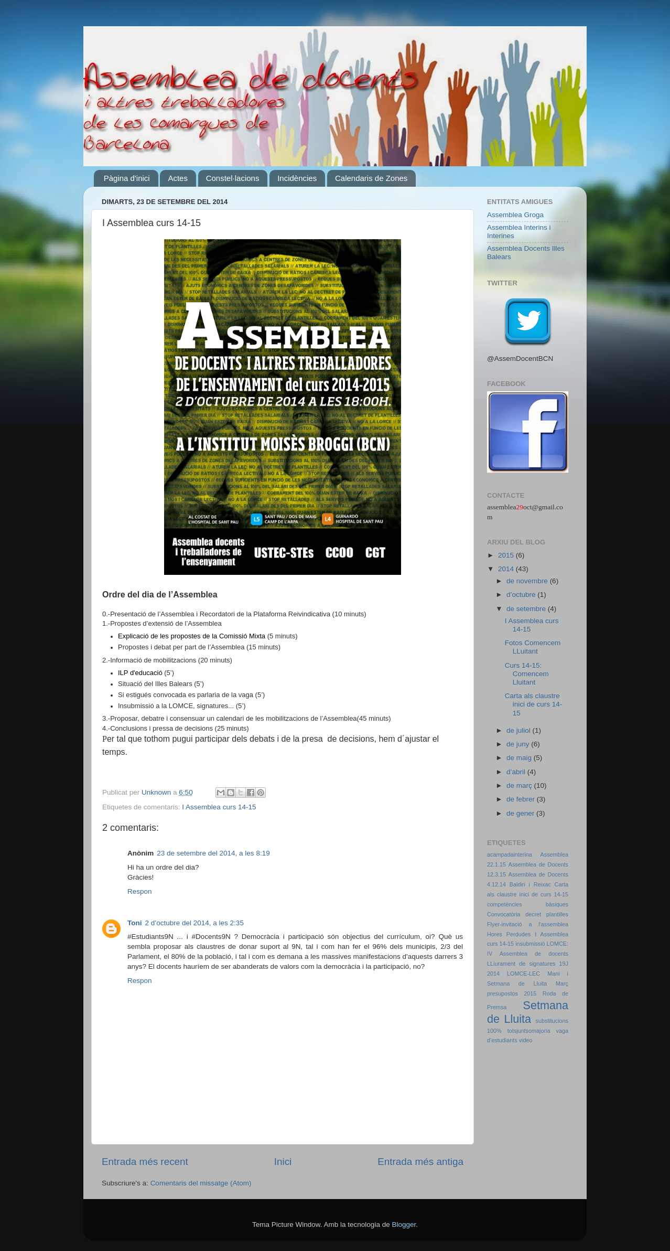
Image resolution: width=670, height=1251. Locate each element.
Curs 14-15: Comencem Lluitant (527, 673)
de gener (521, 813)
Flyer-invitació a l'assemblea (527, 924)
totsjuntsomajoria (528, 1031)
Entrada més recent (145, 1161)
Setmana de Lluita (527, 1012)
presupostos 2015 (511, 993)
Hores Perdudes (509, 934)
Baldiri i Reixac (530, 884)
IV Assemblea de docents (527, 953)
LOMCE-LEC (523, 973)
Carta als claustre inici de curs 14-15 (534, 704)
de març (520, 785)
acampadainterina (509, 854)
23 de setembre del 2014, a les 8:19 (213, 853)
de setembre (527, 609)
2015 (507, 555)
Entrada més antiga (420, 1161)
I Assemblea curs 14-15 (219, 807)
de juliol (519, 730)
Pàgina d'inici (127, 178)
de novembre (528, 581)
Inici (283, 1161)
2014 (507, 569)
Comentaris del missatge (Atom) (201, 1183)
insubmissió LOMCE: (541, 943)
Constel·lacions (233, 178)
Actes (178, 178)
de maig (520, 758)
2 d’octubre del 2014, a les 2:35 (194, 923)
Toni (134, 923)
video (526, 1040)
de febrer (521, 799)
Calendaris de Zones (371, 178)
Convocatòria (504, 914)
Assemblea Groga (515, 215)
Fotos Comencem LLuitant (533, 647)
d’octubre (521, 594)
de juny (518, 744)
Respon (139, 891)
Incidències (297, 178)
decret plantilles (546, 914)
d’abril (516, 772)
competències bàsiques (527, 904)
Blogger (404, 1224)
